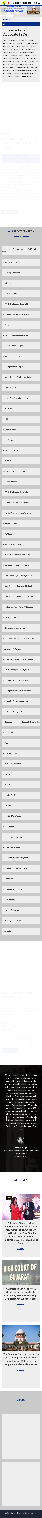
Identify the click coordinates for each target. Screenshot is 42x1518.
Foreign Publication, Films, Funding (17, 660)
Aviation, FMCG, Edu (11, 649)
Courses (6, 19)
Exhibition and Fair (11, 806)
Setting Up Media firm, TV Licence (17, 607)
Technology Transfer (12, 837)
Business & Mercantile (12, 294)
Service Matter (9, 430)
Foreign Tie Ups (10, 795)
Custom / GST (9, 388)
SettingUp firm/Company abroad (17, 701)
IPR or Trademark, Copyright (15, 304)
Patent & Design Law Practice (15, 315)
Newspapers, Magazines (13, 628)
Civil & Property (9, 262)
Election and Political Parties (15, 336)
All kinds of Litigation (12, 712)
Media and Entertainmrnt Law (15, 398)
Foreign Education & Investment (16, 691)
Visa (5, 743)
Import (6, 785)
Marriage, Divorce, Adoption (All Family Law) (19, 250)
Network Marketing (11, 524)
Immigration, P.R (9, 754)
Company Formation (11, 764)
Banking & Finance (11, 273)
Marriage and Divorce (12, 921)
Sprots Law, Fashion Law (13, 471)
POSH (5, 419)
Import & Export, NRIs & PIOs (15, 680)
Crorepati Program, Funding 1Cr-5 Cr (18, 565)
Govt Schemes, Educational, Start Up (18, 597)
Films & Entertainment (12, 910)
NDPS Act (7, 409)
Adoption (7, 931)
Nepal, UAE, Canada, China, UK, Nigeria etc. (21, 722)
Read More (26, 76)
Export (6, 774)
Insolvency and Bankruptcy (14, 451)
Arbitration (7, 879)
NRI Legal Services (11, 356)
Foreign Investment (11, 848)
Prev (3, 10)
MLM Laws (7, 534)
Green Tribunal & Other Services (16, 377)
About (5, 24)
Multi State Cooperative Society (16, 555)
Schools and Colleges (12, 346)
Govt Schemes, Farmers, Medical (17, 586)
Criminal (6, 283)
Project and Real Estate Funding (16, 513)
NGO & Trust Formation (13, 545)
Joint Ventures (9, 827)
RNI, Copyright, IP (10, 618)
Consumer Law (9, 461)
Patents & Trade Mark (12, 889)
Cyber (5, 325)
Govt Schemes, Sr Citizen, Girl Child (18, 576)
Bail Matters (8, 440)
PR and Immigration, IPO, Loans (16, 670)
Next (39, 10)
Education (7, 733)
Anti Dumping (8, 900)
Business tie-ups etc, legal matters (18, 639)
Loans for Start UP (11, 482)
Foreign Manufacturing (13, 816)
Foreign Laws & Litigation (14, 367)
